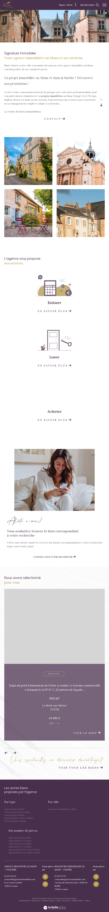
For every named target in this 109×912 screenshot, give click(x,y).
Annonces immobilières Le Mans (62, 809)
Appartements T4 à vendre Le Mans (24, 852)
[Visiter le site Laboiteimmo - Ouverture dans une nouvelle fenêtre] (54, 906)
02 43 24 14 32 (10, 876)
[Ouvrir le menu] (104, 5)
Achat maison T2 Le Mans (20, 838)
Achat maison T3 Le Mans (20, 841)
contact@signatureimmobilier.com (19, 879)
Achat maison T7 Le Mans (20, 847)
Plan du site (36, 901)
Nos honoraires (24, 901)
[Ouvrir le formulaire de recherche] (89, 5)
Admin (58, 901)
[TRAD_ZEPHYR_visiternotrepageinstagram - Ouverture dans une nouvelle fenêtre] (45, 883)
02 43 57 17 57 (60, 876)
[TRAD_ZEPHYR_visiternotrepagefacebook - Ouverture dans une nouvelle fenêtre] (45, 876)
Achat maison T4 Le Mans (20, 844)
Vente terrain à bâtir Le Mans (17, 812)
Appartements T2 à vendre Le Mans (24, 850)
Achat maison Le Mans (14, 809)
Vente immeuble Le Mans (15, 821)
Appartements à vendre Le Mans (18, 818)
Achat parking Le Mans (14, 815)
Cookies (87, 901)
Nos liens (66, 901)
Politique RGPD (77, 901)
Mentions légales (48, 901)
